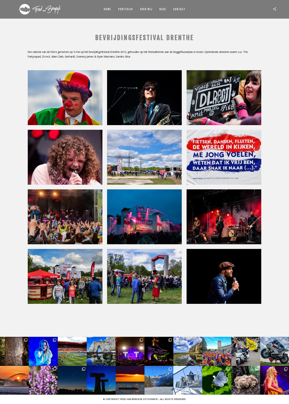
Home (107, 9)
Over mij (146, 9)
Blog (162, 9)
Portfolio (125, 9)
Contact (179, 9)
